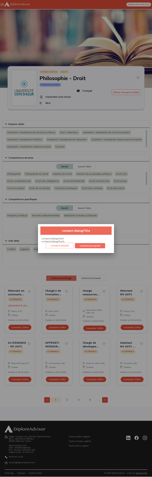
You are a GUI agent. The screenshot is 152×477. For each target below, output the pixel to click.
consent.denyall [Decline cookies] (60, 245)
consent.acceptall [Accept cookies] (90, 245)
